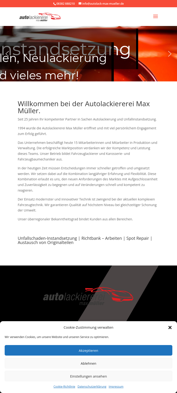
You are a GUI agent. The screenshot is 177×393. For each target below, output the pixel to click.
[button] (170, 327)
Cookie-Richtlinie (64, 387)
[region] (88, 53)
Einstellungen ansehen (88, 376)
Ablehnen (88, 363)
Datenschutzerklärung (91, 387)
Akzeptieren (88, 350)
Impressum (116, 387)
